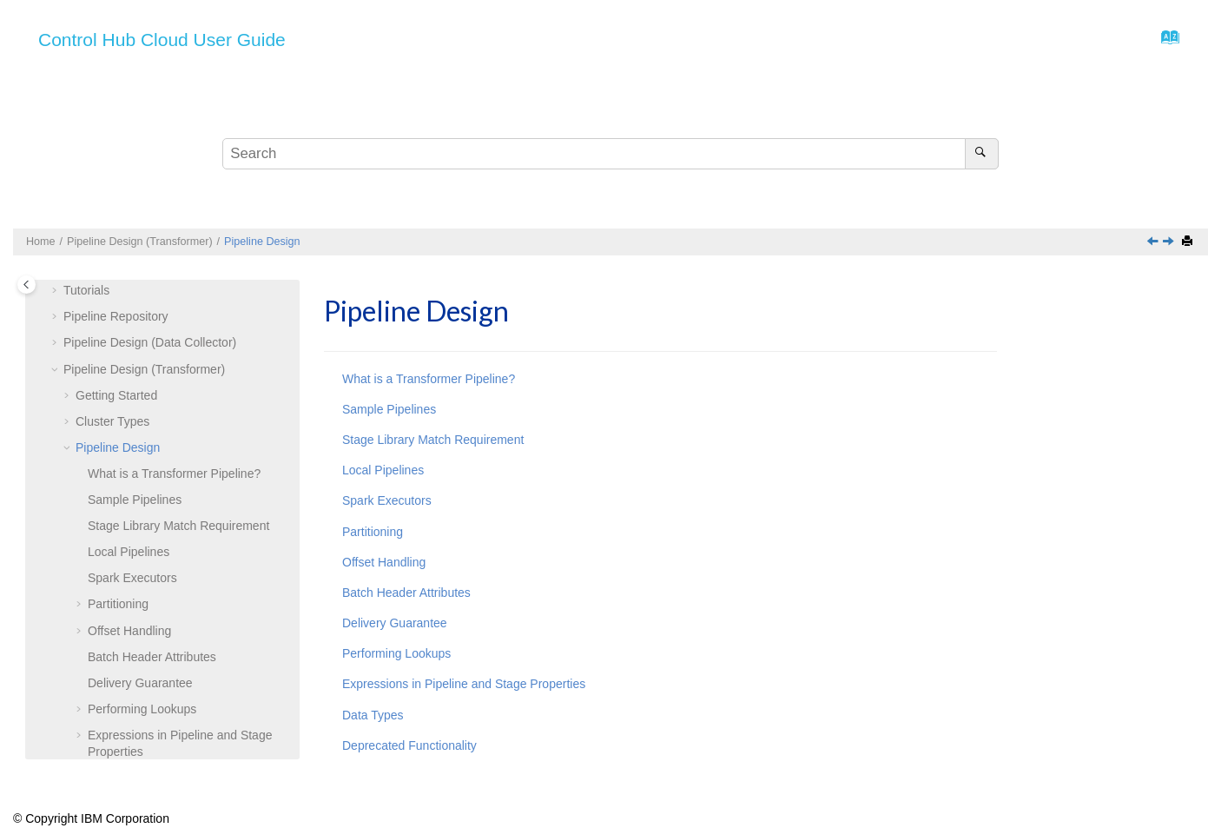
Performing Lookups (142, 709)
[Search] (982, 153)
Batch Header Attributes (152, 657)
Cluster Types (112, 421)
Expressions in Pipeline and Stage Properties (463, 684)
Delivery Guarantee (140, 683)
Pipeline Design (262, 241)
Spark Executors (132, 578)
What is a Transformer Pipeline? (428, 379)
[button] (56, 291)
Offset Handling (129, 631)
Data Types (373, 715)
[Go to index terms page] (1165, 42)
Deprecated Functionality (409, 745)
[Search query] (610, 153)
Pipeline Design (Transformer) (140, 241)
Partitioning (118, 604)
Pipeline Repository (115, 316)
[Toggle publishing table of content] (26, 284)
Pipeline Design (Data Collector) (149, 342)
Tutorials (86, 290)
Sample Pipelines (135, 500)
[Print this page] (1189, 242)
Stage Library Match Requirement (178, 526)
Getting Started (116, 395)
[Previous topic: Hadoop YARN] (1154, 242)
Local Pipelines (128, 552)
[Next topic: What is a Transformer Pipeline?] (1170, 242)
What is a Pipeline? (174, 473)
